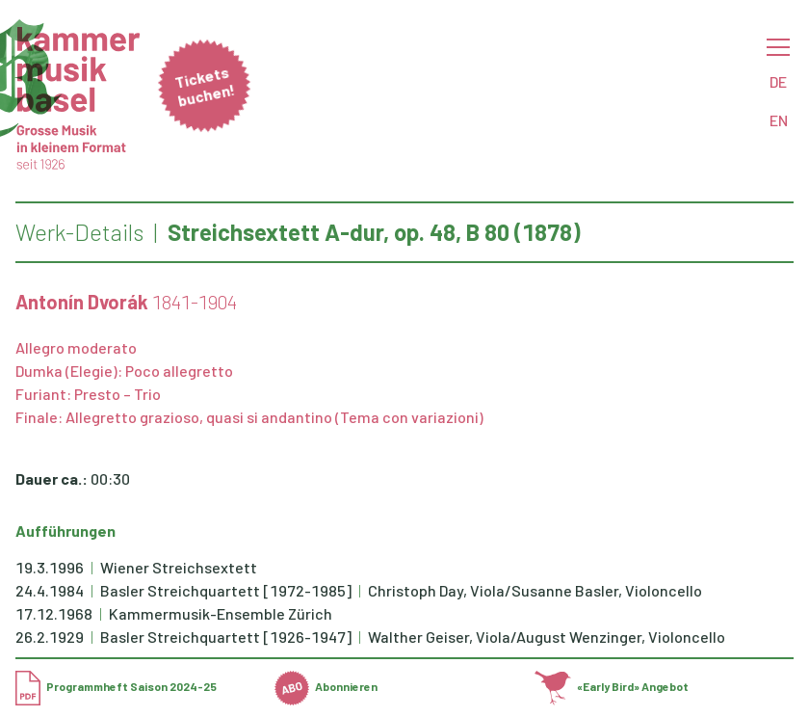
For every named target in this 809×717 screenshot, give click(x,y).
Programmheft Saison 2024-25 (116, 686)
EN (779, 120)
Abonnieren (326, 686)
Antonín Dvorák (81, 301)
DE (778, 81)
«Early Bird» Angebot (612, 686)
